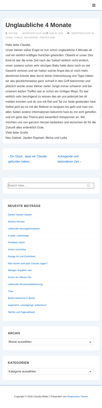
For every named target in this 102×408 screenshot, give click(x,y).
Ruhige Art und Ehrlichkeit (21, 256)
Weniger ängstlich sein (20, 270)
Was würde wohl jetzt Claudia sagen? (28, 263)
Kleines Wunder (16, 221)
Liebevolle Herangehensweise (24, 228)
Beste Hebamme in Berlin (21, 298)
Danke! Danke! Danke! (20, 214)
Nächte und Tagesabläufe (21, 312)
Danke (9, 37)
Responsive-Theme (77, 396)
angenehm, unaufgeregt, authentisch (27, 305)
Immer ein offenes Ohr (20, 277)
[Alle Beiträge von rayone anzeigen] (12, 33)
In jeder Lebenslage (18, 235)
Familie (18, 37)
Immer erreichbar (17, 249)
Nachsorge (31, 37)
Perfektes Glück (16, 242)
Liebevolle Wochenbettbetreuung (25, 284)
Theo (10, 291)
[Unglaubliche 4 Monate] (56, 33)
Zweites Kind (47, 37)
